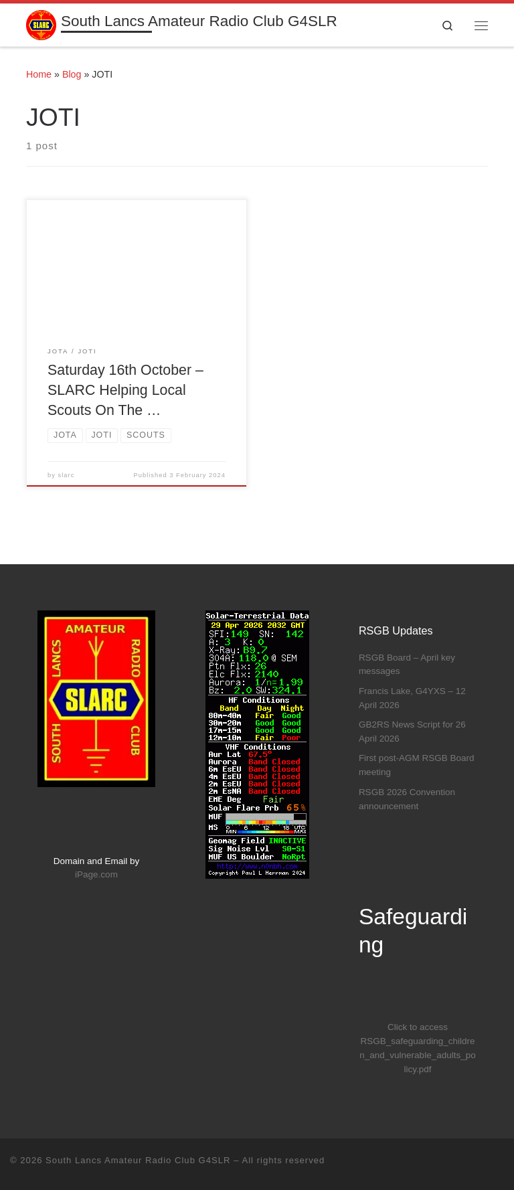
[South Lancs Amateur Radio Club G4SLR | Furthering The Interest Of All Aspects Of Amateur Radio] (41, 23)
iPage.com (96, 874)
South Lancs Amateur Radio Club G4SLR (138, 1160)
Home (39, 74)
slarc (66, 475)
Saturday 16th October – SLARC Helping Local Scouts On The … (125, 390)
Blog (72, 74)
